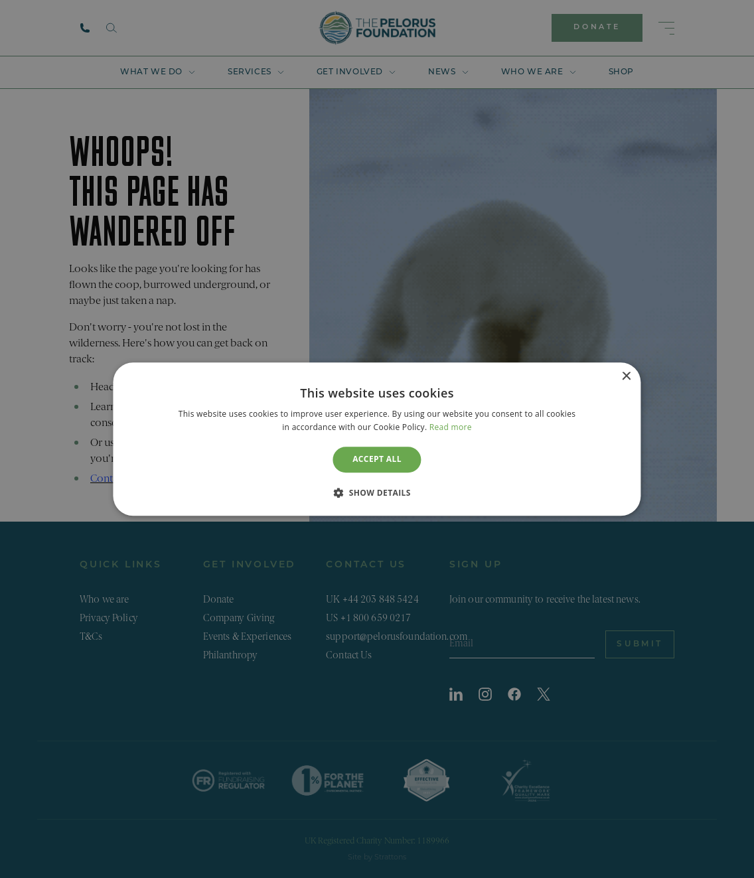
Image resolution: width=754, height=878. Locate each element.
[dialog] (377, 439)
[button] (377, 492)
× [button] (626, 377)
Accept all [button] (377, 459)
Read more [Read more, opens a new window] (450, 427)
